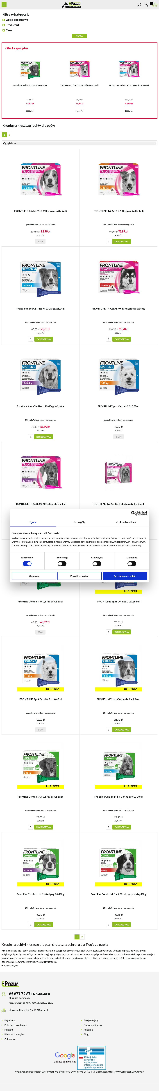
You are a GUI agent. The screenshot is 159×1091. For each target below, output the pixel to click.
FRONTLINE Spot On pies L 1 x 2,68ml (118, 601)
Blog (86, 1034)
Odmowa (34, 576)
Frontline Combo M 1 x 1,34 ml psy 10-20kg (118, 796)
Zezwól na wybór (79, 576)
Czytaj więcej (11, 965)
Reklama (88, 1029)
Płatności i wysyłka (14, 1034)
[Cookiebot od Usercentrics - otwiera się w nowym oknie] (133, 513)
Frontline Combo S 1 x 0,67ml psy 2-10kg (40, 796)
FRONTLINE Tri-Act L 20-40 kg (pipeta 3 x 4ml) (40, 503)
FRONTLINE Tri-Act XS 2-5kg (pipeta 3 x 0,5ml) (119, 503)
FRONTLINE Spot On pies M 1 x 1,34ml (118, 699)
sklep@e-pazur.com (19, 997)
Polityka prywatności (15, 1024)
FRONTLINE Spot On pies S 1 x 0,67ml (40, 699)
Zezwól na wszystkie (125, 576)
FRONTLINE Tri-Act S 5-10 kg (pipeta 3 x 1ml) (79, 85)
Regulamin (9, 1020)
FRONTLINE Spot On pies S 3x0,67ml (118, 406)
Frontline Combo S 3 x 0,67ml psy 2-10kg (30, 85)
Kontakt (8, 1029)
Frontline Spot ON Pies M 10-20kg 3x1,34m (40, 308)
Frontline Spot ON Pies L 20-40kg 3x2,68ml (40, 406)
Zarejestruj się (91, 1020)
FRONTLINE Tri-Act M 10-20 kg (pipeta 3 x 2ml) (129, 85)
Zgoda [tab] (33, 522)
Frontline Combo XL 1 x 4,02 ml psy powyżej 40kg (118, 894)
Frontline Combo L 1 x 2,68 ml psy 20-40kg (40, 894)
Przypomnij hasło (93, 1024)
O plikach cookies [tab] (126, 522)
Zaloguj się (10, 1038)
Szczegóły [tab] (79, 522)
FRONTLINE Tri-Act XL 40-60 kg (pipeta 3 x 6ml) (118, 308)
